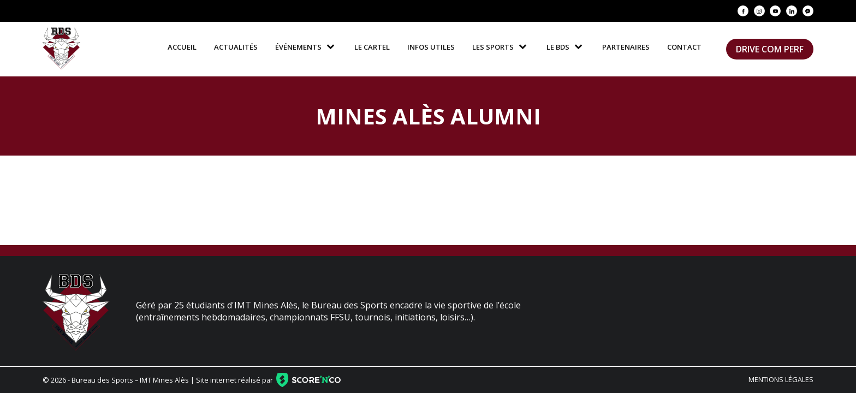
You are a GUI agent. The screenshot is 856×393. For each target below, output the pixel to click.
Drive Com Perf (770, 49)
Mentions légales (780, 379)
